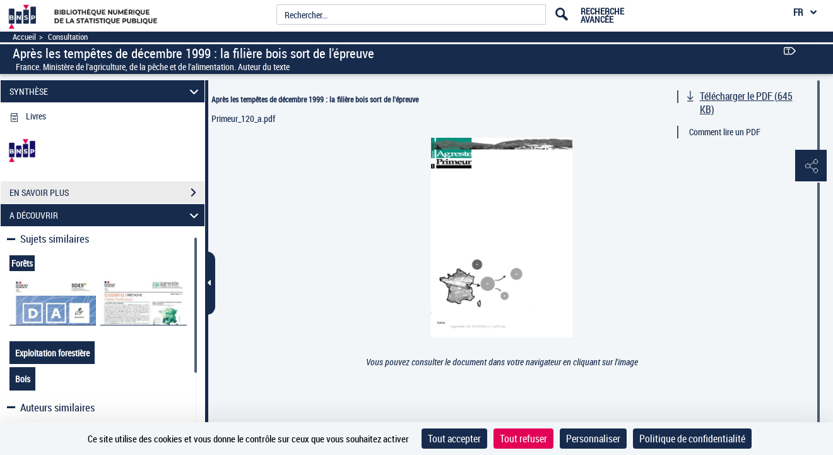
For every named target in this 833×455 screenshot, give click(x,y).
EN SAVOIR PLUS (106, 193)
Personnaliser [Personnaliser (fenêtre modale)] (593, 439)
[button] (811, 166)
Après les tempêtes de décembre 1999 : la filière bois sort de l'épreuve (314, 99)
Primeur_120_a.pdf (243, 118)
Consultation (68, 37)
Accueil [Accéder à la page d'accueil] (24, 37)
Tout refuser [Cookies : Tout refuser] (523, 439)
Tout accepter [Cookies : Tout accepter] (454, 439)
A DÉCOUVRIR (106, 215)
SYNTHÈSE (106, 91)
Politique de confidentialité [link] (692, 439)
